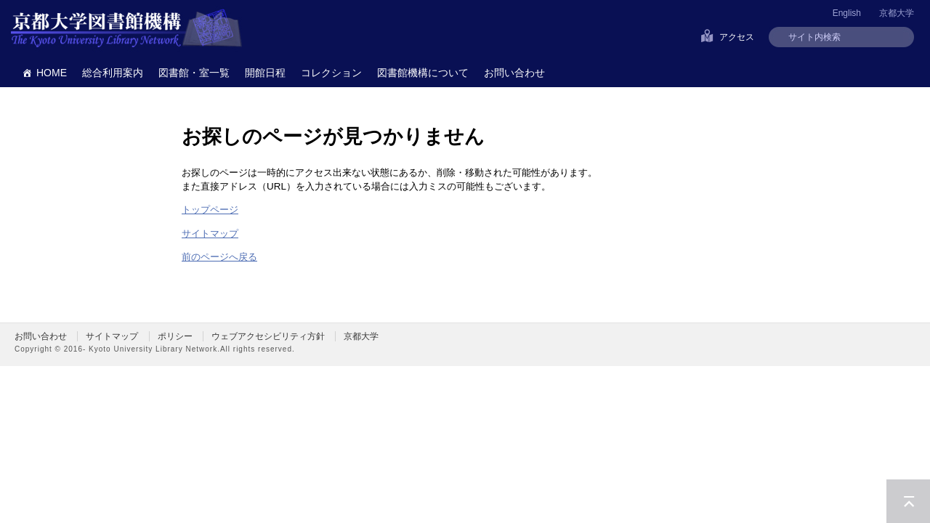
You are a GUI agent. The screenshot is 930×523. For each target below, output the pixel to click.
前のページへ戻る (219, 256)
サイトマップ (210, 233)
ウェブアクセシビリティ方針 (268, 336)
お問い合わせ (514, 72)
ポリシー (175, 336)
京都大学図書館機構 (126, 29)
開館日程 (265, 72)
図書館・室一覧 (194, 72)
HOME (51, 72)
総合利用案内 (112, 72)
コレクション (331, 72)
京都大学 (896, 13)
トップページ (210, 209)
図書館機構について (423, 72)
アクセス (736, 37)
